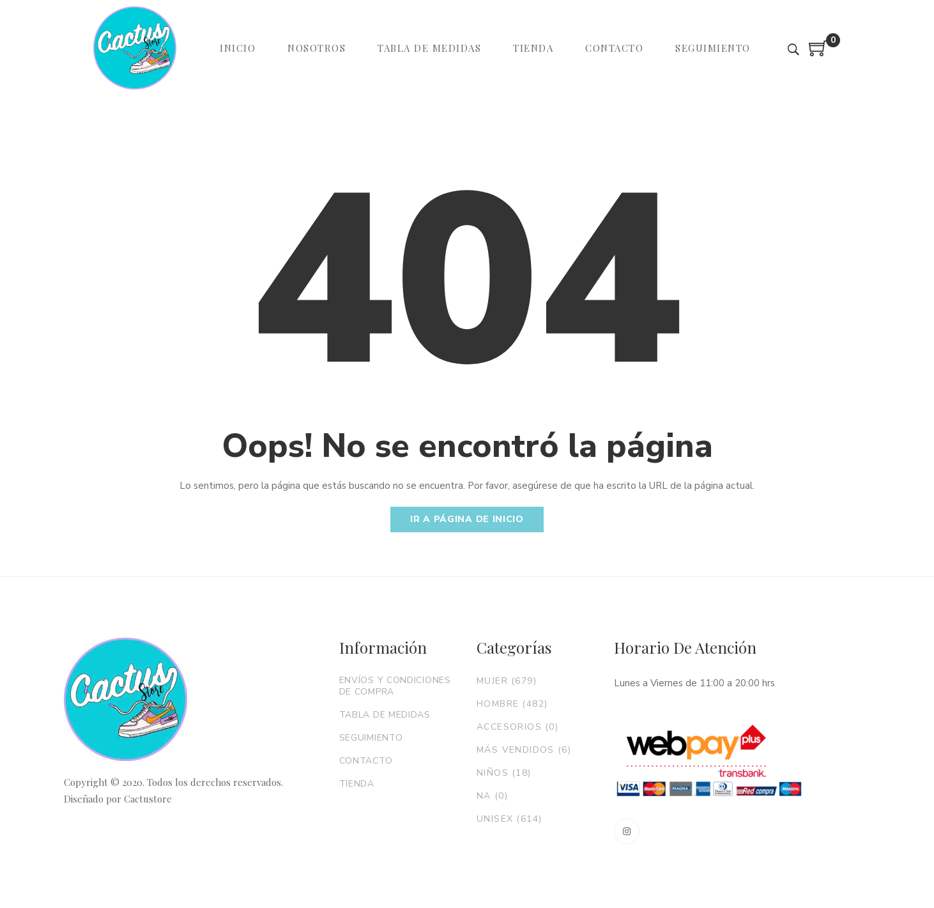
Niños (504, 773)
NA (492, 796)
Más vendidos (524, 750)
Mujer (507, 681)
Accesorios (517, 727)
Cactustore (148, 798)
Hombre (512, 704)
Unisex (509, 819)
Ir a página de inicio (467, 519)
